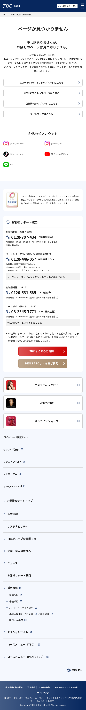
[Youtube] (63, 154)
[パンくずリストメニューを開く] (4, 14)
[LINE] (22, 164)
